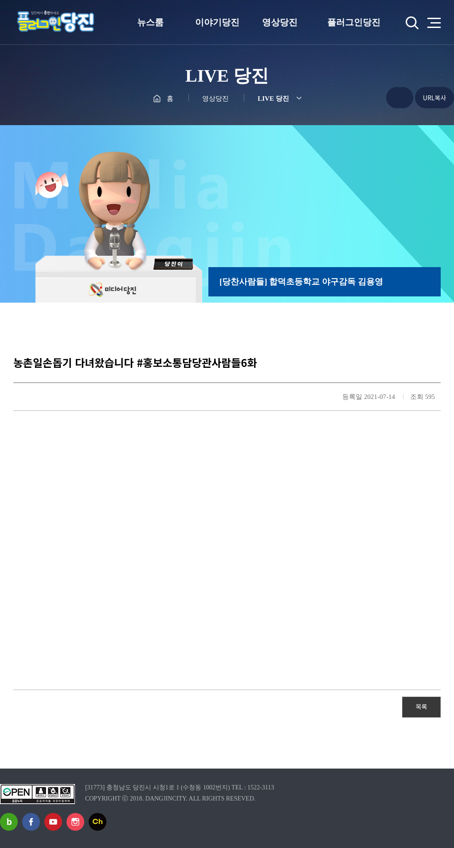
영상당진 (279, 22)
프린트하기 (402, 97)
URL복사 (434, 97)
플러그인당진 (353, 22)
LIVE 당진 (273, 98)
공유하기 (379, 97)
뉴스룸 (150, 22)
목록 (421, 706)
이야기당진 (217, 22)
